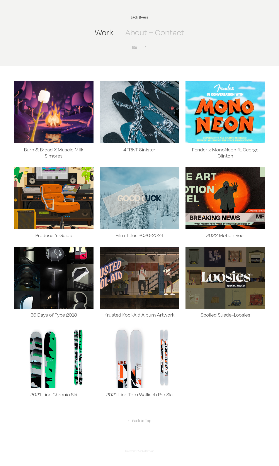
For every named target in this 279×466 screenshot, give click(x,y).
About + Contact (154, 32)
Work (104, 32)
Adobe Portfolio (146, 450)
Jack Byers (139, 17)
